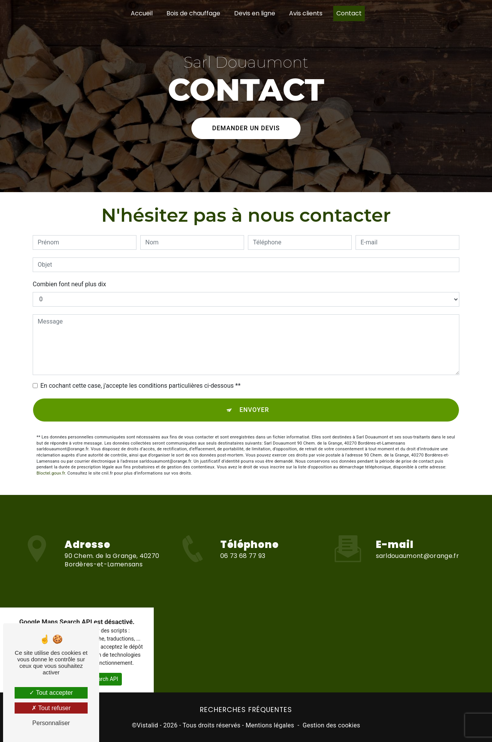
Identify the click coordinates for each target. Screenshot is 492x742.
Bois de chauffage (193, 13)
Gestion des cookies (331, 725)
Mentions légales (270, 725)
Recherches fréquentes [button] (246, 709)
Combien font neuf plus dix (69, 283)
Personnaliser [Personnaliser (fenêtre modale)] (51, 723)
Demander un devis (246, 121)
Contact (349, 13)
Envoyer (254, 409)
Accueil (142, 13)
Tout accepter (51, 692)
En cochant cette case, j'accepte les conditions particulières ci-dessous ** (140, 385)
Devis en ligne (254, 13)
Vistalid (147, 725)
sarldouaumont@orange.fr (417, 541)
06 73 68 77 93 (242, 570)
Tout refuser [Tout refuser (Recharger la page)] (51, 708)
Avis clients (305, 13)
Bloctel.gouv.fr (51, 472)
